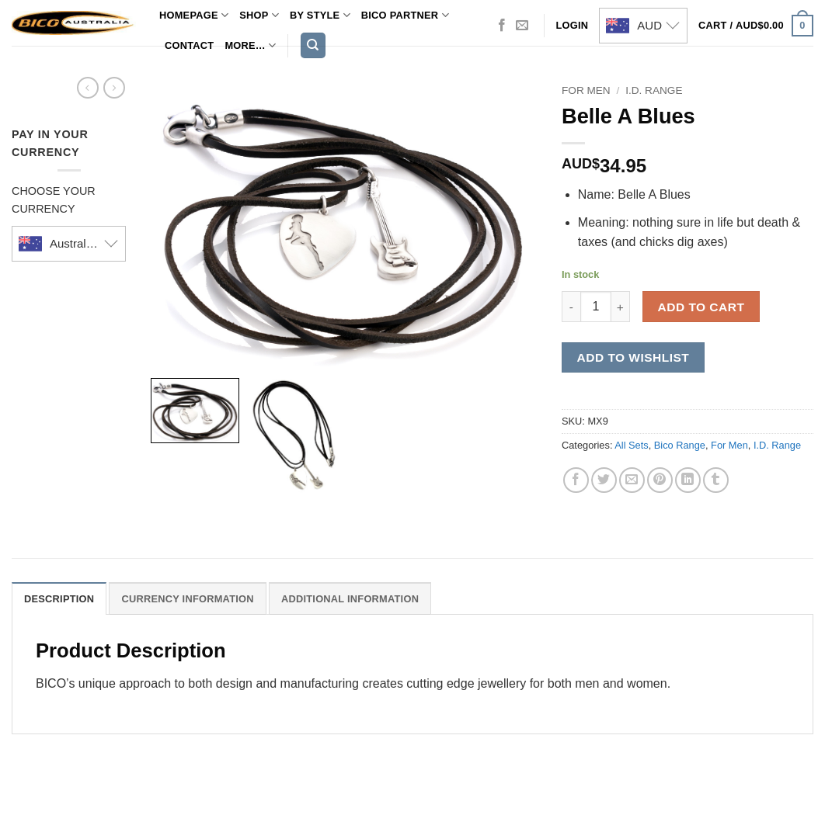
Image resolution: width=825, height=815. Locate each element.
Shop (259, 15)
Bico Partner (405, 15)
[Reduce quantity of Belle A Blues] (571, 306)
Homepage (193, 15)
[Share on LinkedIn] (688, 480)
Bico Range (679, 445)
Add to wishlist (633, 357)
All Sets (631, 445)
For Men (586, 90)
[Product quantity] (595, 306)
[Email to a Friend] (632, 480)
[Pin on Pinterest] (660, 480)
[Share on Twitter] (604, 480)
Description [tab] (59, 599)
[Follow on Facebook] (502, 26)
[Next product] (88, 88)
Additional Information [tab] (350, 599)
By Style (320, 15)
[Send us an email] (522, 26)
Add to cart (701, 307)
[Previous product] (114, 88)
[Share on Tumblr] (716, 480)
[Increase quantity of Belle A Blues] (620, 306)
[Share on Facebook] (576, 480)
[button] (755, 25)
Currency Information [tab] (187, 599)
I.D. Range (653, 90)
